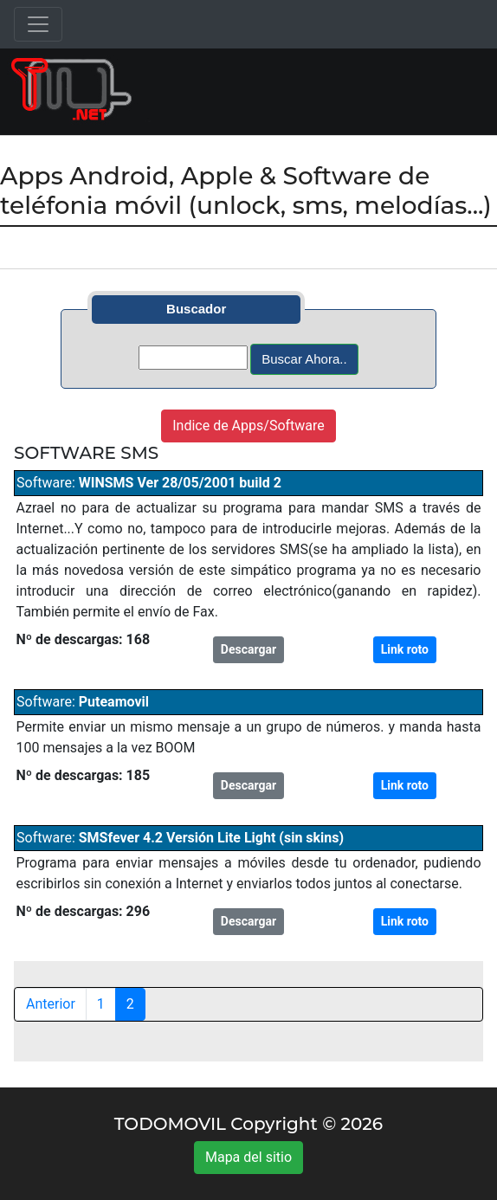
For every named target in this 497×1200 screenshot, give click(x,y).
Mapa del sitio (248, 1157)
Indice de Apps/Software (248, 425)
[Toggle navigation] (38, 24)
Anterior (50, 1004)
